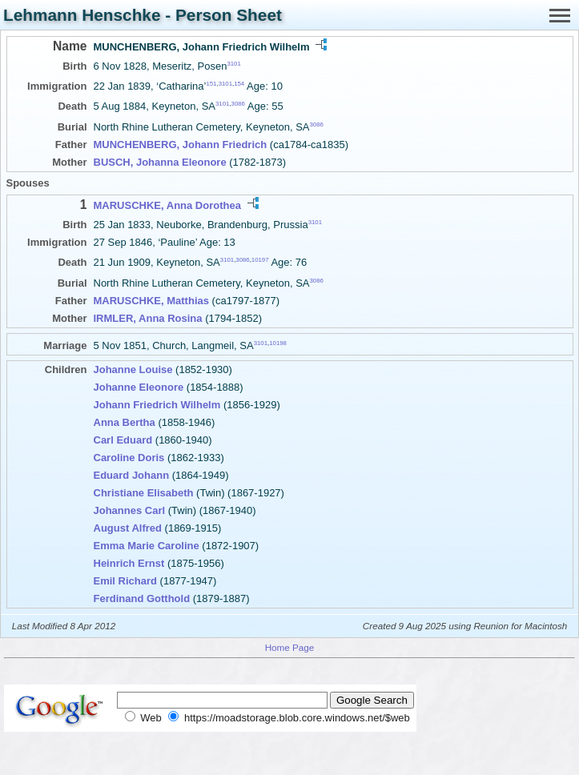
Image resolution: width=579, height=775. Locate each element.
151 (211, 83)
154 (239, 83)
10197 (260, 259)
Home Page (290, 647)
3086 (238, 103)
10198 (278, 342)
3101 (233, 63)
